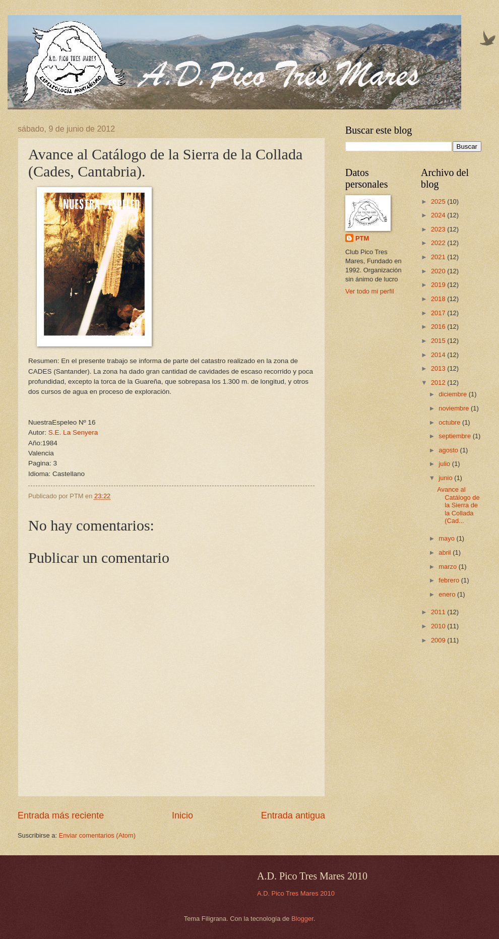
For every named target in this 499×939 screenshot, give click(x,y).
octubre (450, 422)
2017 (439, 313)
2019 (439, 284)
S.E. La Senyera (73, 432)
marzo (448, 566)
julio (445, 463)
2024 (439, 215)
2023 (439, 229)
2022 (439, 243)
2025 (439, 201)
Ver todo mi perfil (369, 291)
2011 (439, 612)
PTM (362, 238)
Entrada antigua (293, 815)
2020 (439, 271)
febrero (450, 580)
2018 (439, 299)
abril (446, 552)
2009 (439, 640)
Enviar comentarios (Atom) (97, 835)
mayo (447, 538)
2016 (439, 326)
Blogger (302, 918)
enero (448, 594)
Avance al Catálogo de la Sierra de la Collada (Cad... (458, 505)
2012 (439, 382)
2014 (439, 355)
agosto (449, 450)
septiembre (455, 436)
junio (446, 478)
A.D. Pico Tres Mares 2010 (296, 893)
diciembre (453, 394)
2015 (439, 340)
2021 (439, 257)
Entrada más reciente (61, 815)
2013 (439, 368)
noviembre (455, 408)
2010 (439, 626)
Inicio (182, 815)
